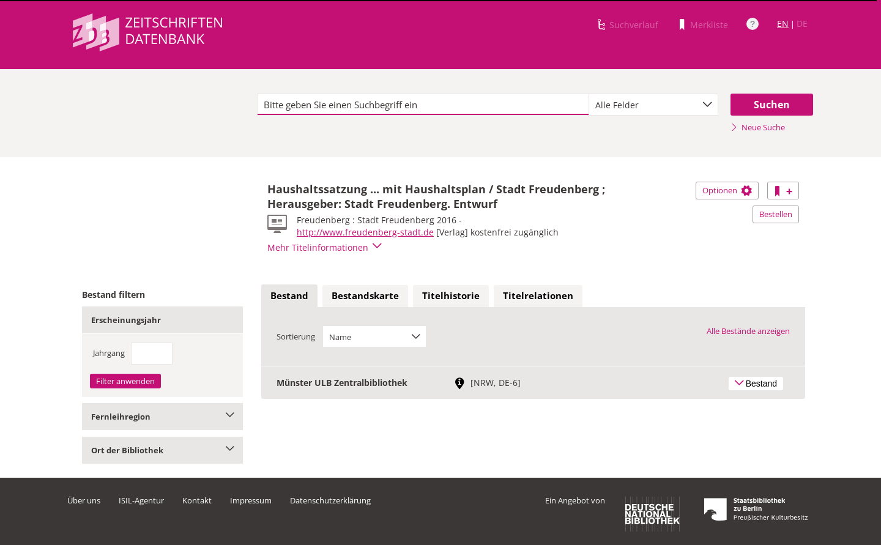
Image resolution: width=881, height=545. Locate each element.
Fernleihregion (162, 416)
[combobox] (653, 105)
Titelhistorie (451, 295)
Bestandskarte (365, 295)
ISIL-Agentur (141, 500)
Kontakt (197, 500)
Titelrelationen (538, 295)
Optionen (727, 190)
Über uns (83, 500)
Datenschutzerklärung (330, 500)
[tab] (289, 296)
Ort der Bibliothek (162, 450)
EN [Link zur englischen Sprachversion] (783, 23)
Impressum (251, 500)
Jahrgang (109, 352)
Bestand (289, 295)
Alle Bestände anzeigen (748, 330)
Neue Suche (757, 127)
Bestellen (775, 214)
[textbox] (423, 105)
